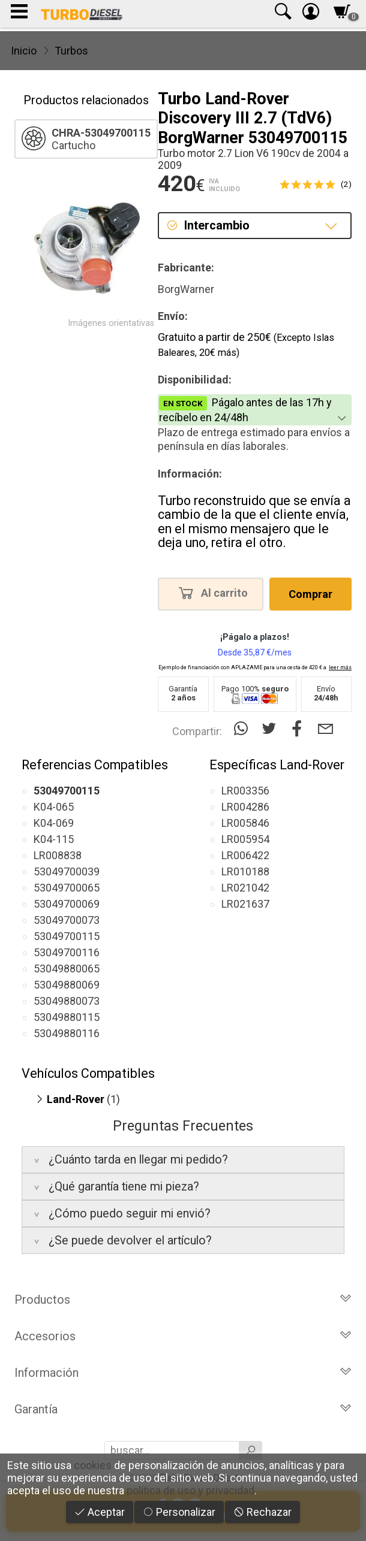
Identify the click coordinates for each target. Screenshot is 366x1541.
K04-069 (54, 823)
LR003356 (245, 790)
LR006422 (245, 855)
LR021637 (245, 904)
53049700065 (67, 887)
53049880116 (67, 1033)
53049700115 (67, 936)
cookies (93, 1465)
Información (183, 1372)
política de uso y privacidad (190, 1490)
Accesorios (183, 1336)
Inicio (24, 50)
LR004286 (245, 806)
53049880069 (67, 984)
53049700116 (67, 952)
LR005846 (245, 823)
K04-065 (54, 806)
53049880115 (67, 1017)
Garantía (183, 1409)
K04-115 (54, 839)
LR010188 (245, 871)
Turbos (71, 50)
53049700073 (67, 920)
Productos (183, 1299)
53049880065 (67, 968)
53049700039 (67, 871)
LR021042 (245, 887)
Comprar (310, 594)
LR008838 (58, 855)
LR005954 (245, 839)
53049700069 (67, 904)
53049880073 (67, 1001)
